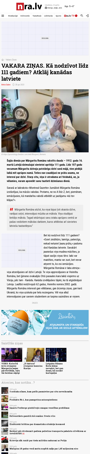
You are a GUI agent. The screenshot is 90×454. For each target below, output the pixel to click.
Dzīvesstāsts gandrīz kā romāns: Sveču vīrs (32, 416)
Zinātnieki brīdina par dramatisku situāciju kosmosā (37, 424)
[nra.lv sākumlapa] (29, 6)
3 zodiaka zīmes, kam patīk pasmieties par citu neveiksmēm (41, 391)
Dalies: (35, 303)
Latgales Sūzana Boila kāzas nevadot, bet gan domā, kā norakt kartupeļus (54, 368)
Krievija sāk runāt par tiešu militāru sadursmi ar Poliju (38, 440)
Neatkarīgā (13, 16)
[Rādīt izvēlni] (2, 15)
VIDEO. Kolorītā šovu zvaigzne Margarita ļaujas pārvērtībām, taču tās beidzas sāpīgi (10, 368)
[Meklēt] (82, 15)
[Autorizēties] (87, 15)
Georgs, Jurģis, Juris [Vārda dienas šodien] (53, 8)
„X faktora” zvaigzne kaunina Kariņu (33, 366)
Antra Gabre (5, 85)
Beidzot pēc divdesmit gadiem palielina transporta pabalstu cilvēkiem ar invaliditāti (48, 432)
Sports (58, 16)
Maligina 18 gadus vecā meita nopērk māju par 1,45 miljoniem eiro (44, 448)
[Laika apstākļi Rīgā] (69, 6)
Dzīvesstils (25, 16)
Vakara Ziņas (11, 59)
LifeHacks (48, 16)
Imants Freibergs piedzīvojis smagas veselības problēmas (39, 408)
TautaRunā (37, 16)
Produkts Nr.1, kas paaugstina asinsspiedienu (33, 399)
